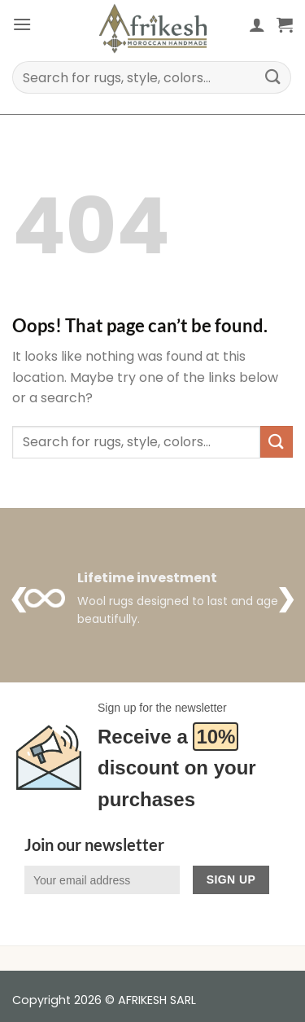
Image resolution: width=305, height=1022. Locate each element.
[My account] (257, 24)
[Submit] (273, 77)
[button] (22, 24)
